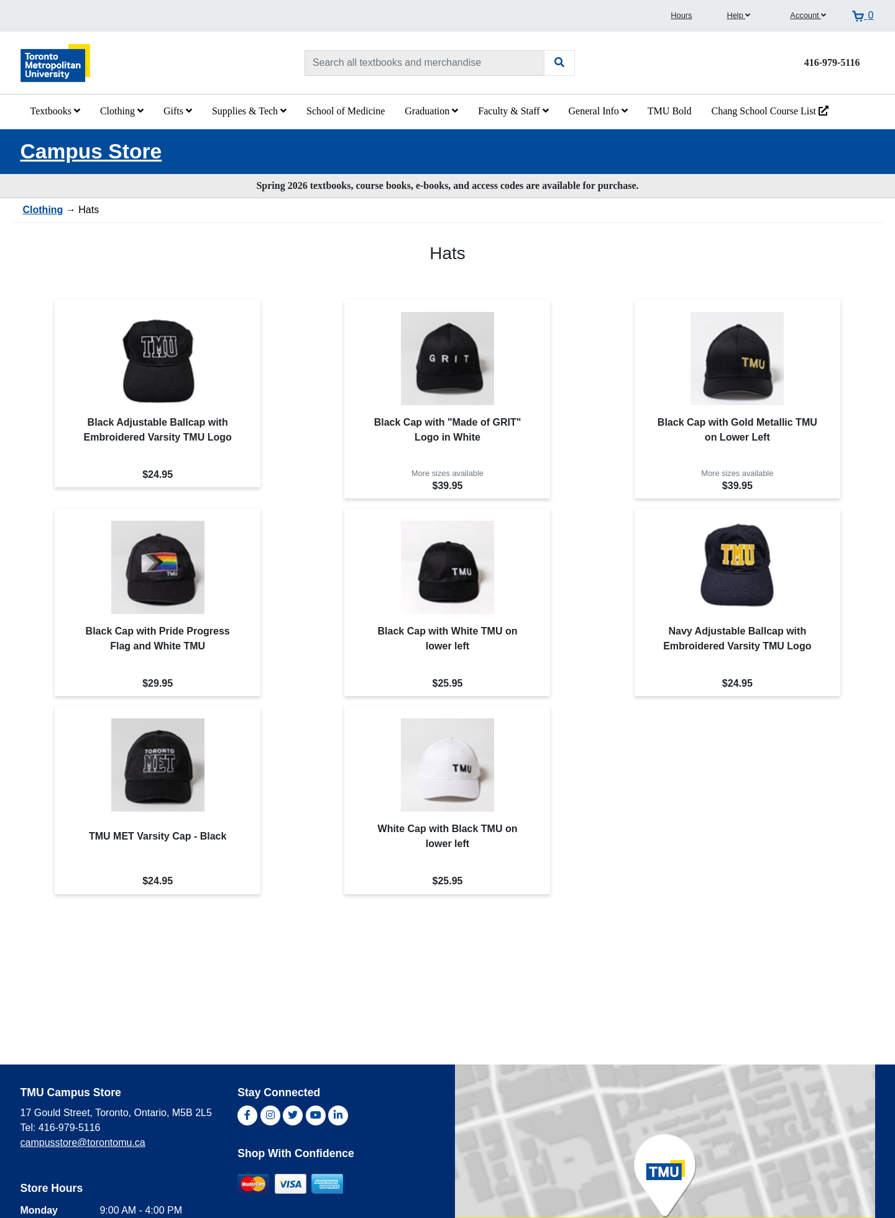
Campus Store (91, 151)
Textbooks (55, 111)
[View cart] (862, 15)
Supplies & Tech (249, 111)
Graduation (431, 111)
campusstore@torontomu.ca (83, 1142)
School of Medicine (345, 111)
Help (738, 15)
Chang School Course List (770, 111)
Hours (681, 15)
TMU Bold (670, 111)
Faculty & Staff (513, 111)
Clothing (122, 111)
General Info (598, 111)
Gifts (177, 111)
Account (808, 15)
